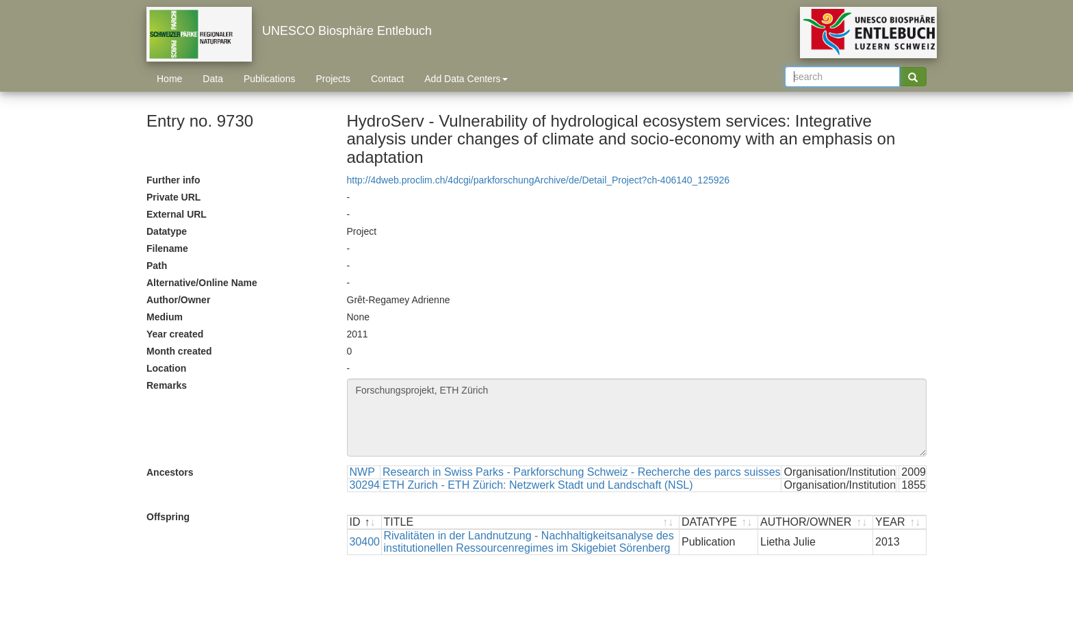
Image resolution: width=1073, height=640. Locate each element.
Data (213, 78)
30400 (365, 542)
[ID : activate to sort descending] (365, 522)
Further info (173, 180)
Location (166, 368)
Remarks (166, 385)
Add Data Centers (465, 78)
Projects (332, 78)
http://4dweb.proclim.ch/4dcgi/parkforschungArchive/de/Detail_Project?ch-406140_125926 (538, 180)
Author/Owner (178, 299)
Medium (164, 316)
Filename (167, 248)
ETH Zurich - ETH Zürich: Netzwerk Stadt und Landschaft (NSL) (538, 485)
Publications (270, 78)
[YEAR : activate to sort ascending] (899, 522)
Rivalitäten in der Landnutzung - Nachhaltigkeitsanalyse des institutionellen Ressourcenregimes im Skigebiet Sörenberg (529, 542)
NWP (362, 472)
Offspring (168, 516)
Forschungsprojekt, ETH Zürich (637, 418)
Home (169, 78)
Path (156, 265)
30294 (365, 485)
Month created (179, 351)
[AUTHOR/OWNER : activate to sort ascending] (815, 522)
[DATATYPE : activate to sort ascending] (719, 522)
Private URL (173, 197)
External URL (176, 214)
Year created (174, 334)
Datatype (166, 231)
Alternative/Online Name (201, 282)
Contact (387, 78)
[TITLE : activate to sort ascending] (531, 522)
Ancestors (169, 472)
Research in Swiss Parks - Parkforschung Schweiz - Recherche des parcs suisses (582, 472)
